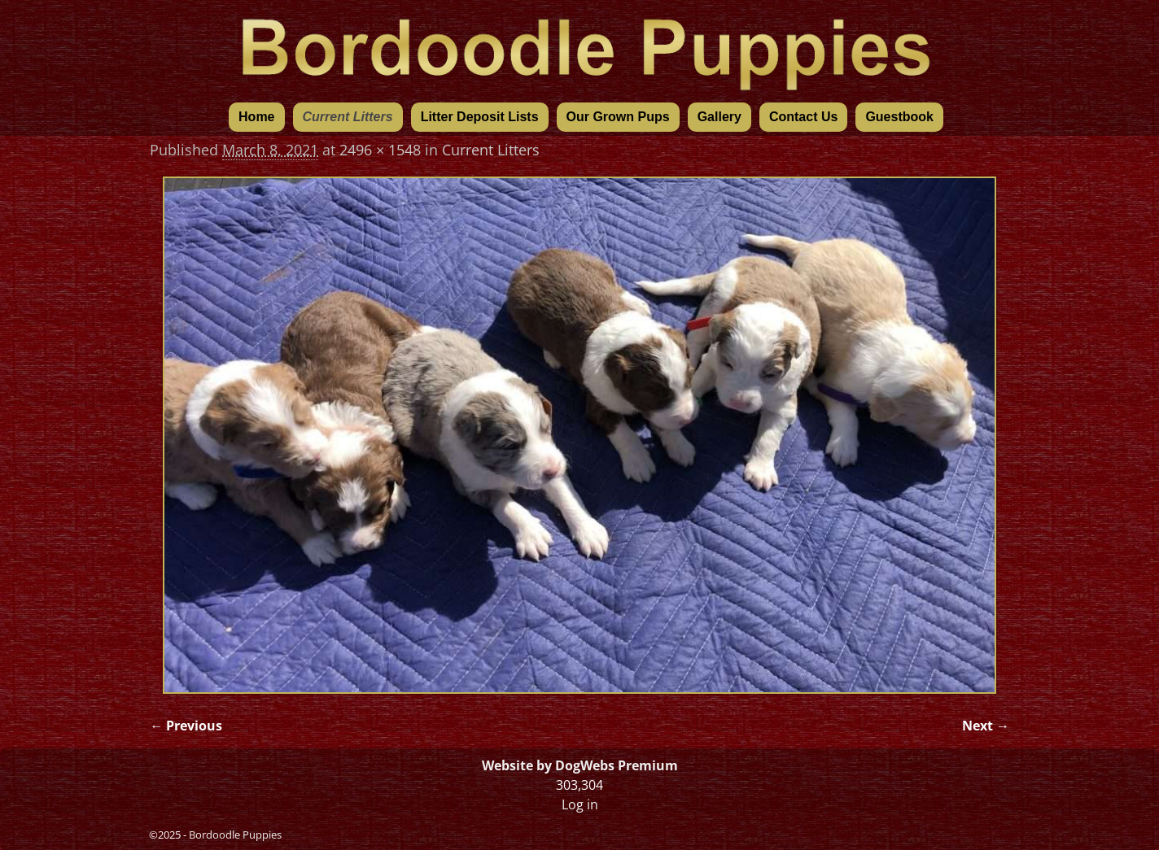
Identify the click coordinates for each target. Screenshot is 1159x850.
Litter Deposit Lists (480, 117)
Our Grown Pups (618, 117)
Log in (580, 804)
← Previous (186, 725)
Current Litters (348, 117)
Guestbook (899, 117)
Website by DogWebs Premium (580, 765)
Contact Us (803, 117)
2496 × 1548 (380, 149)
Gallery (719, 117)
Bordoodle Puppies (235, 834)
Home (256, 117)
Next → (985, 725)
